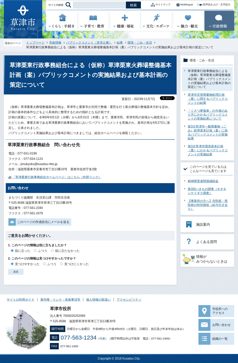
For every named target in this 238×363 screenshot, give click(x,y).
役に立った (22, 250)
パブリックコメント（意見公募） (89, 42)
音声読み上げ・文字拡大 (213, 5)
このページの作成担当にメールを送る (43, 222)
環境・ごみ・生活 (139, 42)
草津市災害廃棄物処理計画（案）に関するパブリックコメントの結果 (208, 98)
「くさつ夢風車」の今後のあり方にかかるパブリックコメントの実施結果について (208, 114)
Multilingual (183, 5)
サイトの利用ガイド (20, 299)
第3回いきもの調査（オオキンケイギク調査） (207, 191)
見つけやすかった (27, 264)
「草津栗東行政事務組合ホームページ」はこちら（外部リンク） (56, 177)
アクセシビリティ (129, 299)
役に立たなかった (67, 250)
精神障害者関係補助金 (203, 181)
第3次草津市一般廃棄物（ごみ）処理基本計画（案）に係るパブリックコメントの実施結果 (208, 132)
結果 (120, 42)
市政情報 (55, 42)
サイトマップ (159, 5)
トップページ (35, 42)
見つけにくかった (76, 264)
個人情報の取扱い (98, 299)
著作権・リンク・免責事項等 (60, 299)
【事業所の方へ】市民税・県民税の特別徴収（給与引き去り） (208, 205)
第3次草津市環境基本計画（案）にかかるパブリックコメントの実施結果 (208, 150)
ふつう (42, 250)
